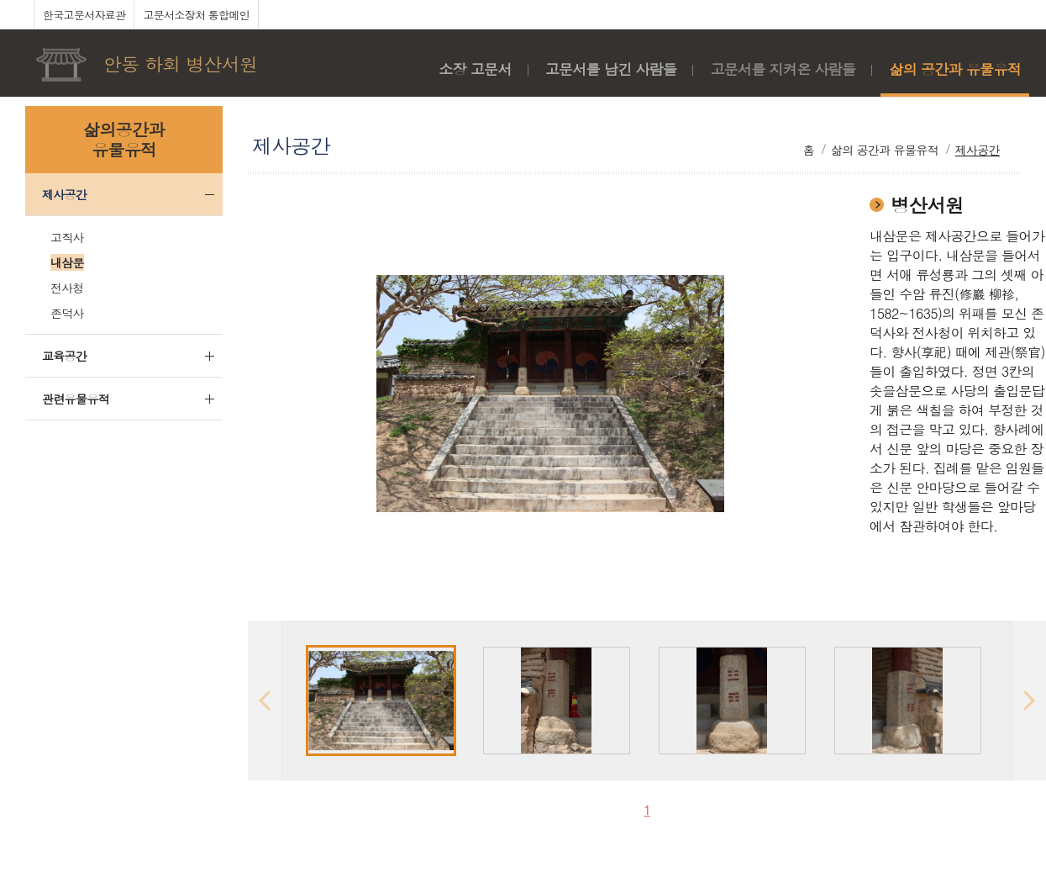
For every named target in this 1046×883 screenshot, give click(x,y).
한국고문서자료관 (84, 15)
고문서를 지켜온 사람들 (782, 69)
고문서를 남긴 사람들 (611, 69)
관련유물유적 (75, 398)
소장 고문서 (475, 69)
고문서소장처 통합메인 (196, 15)
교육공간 (64, 355)
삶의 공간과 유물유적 (955, 69)
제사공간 (64, 194)
